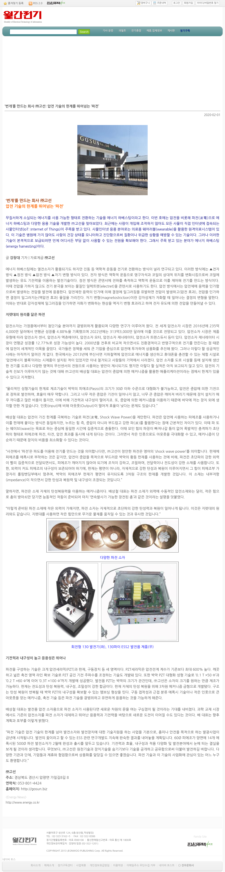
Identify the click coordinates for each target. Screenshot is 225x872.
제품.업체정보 (154, 30)
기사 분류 (108, 30)
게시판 (171, 30)
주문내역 (159, 3)
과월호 (122, 30)
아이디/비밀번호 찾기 (207, 3)
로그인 (176, 3)
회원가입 (188, 3)
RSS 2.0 (37, 3)
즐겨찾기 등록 (16, 3)
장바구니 (143, 3)
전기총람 (136, 30)
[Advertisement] (112, 69)
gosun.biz (39, 789)
